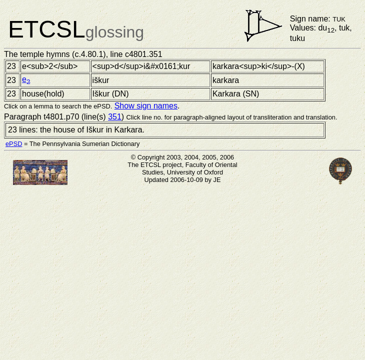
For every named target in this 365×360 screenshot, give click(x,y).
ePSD (14, 144)
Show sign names (146, 106)
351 (115, 116)
